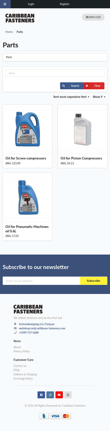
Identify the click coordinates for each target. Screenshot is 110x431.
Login (31, 4)
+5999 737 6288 (29, 332)
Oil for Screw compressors (25, 158)
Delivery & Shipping (25, 374)
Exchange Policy (23, 378)
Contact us (20, 365)
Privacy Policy (22, 351)
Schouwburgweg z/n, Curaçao (37, 324)
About (17, 347)
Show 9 (99, 96)
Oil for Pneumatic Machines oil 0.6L (27, 228)
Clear (91, 85)
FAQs (17, 370)
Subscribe (93, 281)
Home (9, 32)
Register (64, 4)
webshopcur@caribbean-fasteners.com (42, 328)
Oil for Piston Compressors (81, 158)
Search (69, 85)
